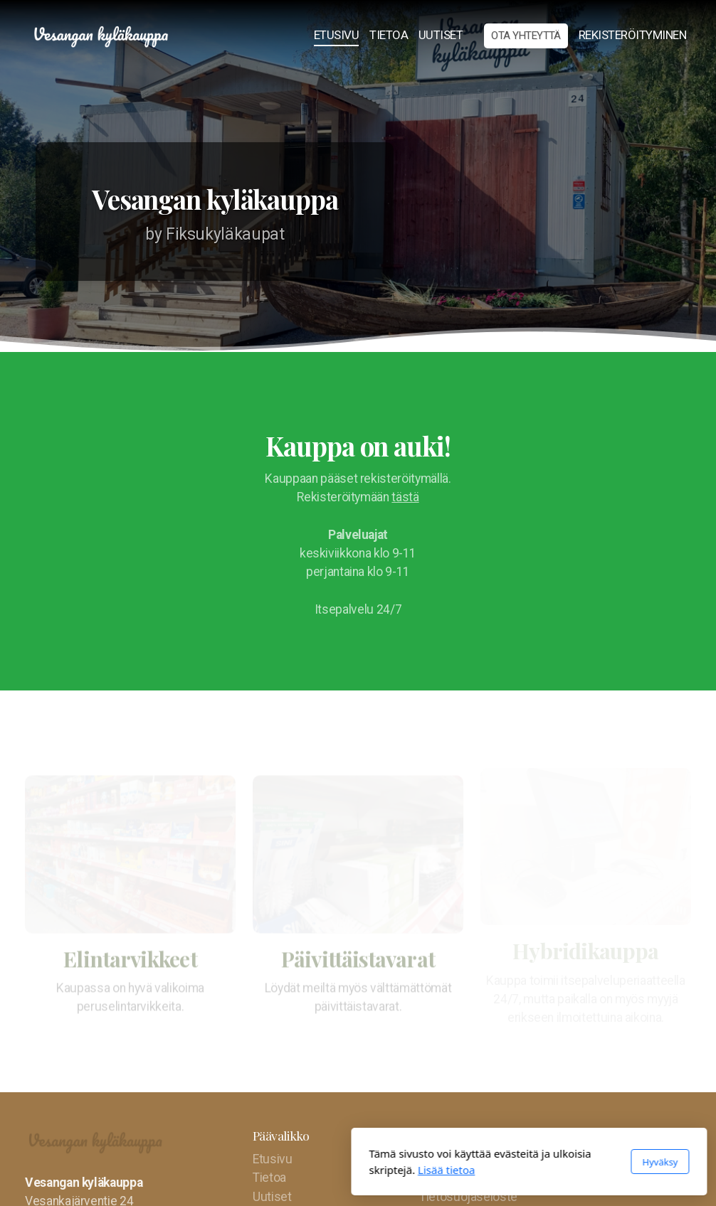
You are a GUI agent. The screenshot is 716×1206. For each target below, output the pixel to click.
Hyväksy (489, 1162)
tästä (404, 497)
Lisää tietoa (275, 1170)
